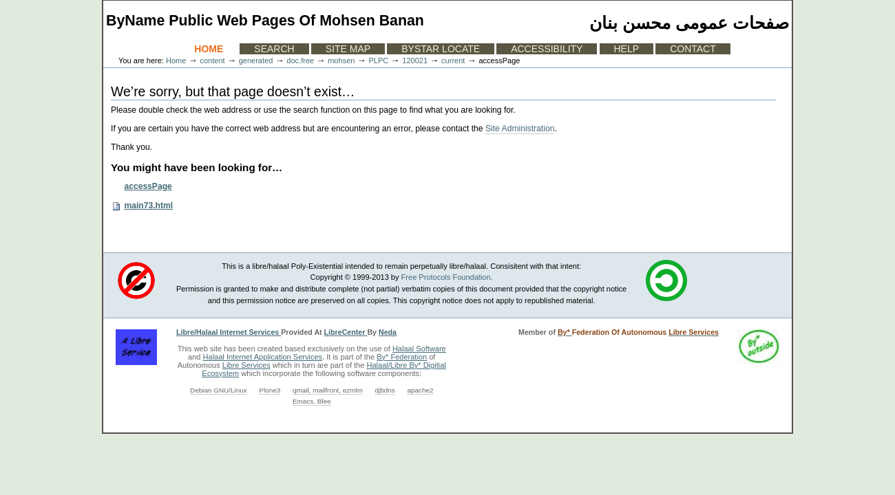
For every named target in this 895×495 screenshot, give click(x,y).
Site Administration (519, 128)
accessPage (147, 186)
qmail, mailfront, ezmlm (328, 390)
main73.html (148, 205)
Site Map (348, 48)
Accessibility (546, 48)
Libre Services (246, 365)
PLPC (378, 60)
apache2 (420, 390)
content (212, 60)
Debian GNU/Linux (218, 390)
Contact (693, 48)
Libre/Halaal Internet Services (228, 332)
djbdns (385, 390)
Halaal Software (419, 348)
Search (274, 48)
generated (256, 60)
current (453, 60)
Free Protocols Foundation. (447, 277)
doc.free (300, 60)
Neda (388, 332)
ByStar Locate (440, 48)
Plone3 (269, 390)
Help (627, 48)
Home (208, 48)
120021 (415, 60)
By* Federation (402, 357)
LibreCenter (346, 332)
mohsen (341, 60)
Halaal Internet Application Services (263, 357)
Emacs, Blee (312, 401)
